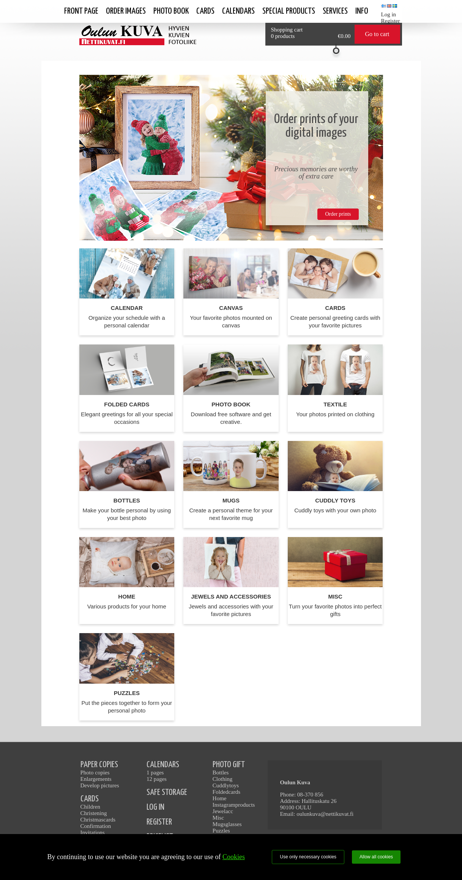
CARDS (89, 799)
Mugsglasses (227, 824)
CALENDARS (163, 764)
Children (90, 807)
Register (390, 21)
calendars (238, 11)
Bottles (221, 772)
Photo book (171, 11)
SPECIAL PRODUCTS (288, 11)
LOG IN (155, 807)
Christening (93, 813)
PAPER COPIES (99, 764)
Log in (388, 14)
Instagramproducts (234, 805)
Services (335, 11)
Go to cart (377, 34)
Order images (126, 11)
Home (220, 798)
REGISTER (159, 822)
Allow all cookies (376, 856)
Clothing (223, 779)
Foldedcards (226, 792)
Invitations (92, 832)
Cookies (233, 857)
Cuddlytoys (226, 785)
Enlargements (96, 779)
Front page (81, 11)
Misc (218, 818)
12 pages (157, 779)
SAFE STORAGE (167, 792)
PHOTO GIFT (229, 764)
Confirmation (95, 826)
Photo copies (95, 772)
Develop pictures (99, 785)
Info (361, 11)
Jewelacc (223, 811)
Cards (205, 11)
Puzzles (221, 831)
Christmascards (97, 820)
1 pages (155, 772)
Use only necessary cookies (308, 856)
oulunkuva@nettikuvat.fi (324, 814)
